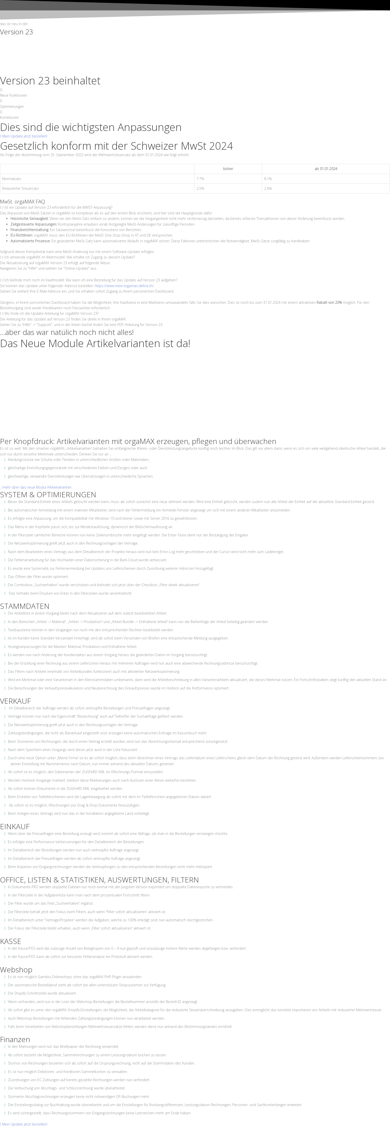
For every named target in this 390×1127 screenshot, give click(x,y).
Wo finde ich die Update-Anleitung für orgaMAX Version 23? (51, 313)
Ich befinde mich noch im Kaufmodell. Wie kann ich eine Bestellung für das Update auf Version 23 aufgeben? (90, 280)
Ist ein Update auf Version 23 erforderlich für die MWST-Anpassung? (58, 207)
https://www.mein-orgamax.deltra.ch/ (124, 285)
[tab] (195, 207)
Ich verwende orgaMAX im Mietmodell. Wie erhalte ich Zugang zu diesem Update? (69, 257)
